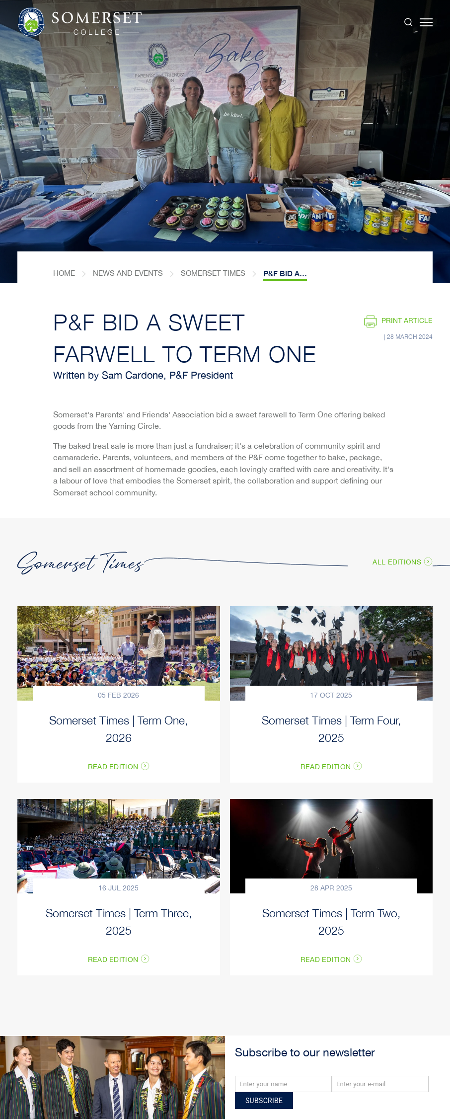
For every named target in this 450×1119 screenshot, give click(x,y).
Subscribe (264, 1101)
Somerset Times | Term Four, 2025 (331, 728)
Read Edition (113, 767)
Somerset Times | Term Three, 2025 (119, 921)
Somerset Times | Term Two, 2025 (331, 921)
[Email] (380, 1084)
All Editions (397, 562)
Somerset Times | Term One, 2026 (118, 728)
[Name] (283, 1084)
